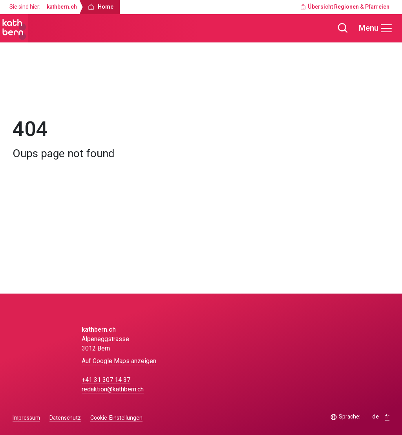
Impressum (26, 418)
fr (387, 417)
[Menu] (376, 28)
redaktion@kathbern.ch (113, 389)
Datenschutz (65, 418)
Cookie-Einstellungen (116, 418)
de (375, 417)
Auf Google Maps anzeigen (119, 361)
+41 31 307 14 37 (106, 380)
